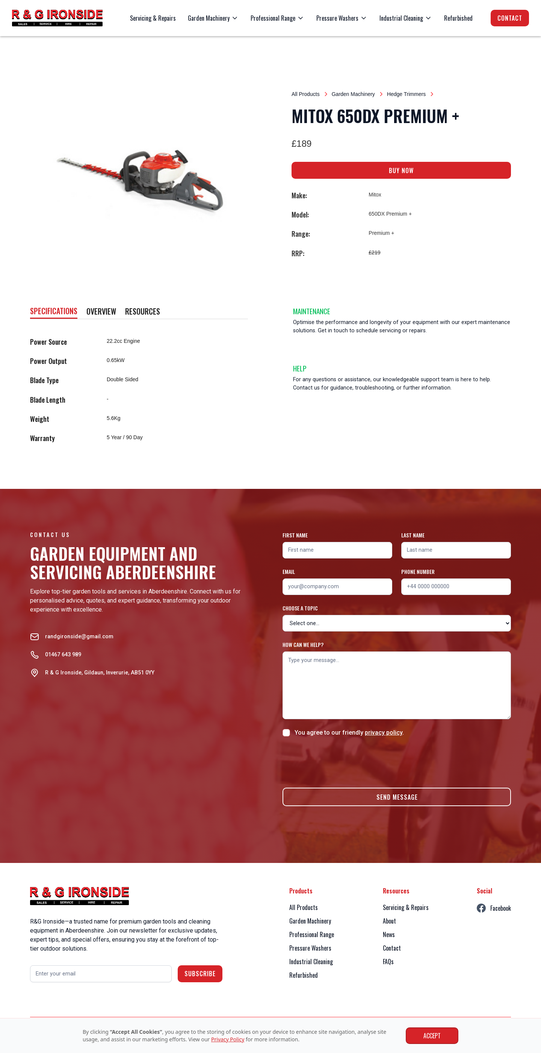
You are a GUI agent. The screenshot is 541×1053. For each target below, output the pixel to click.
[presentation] (340, 761)
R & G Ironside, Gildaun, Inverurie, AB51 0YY (99, 673)
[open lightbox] (139, 176)
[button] (213, 18)
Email (289, 571)
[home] (57, 18)
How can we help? (303, 644)
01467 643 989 (63, 654)
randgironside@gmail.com (79, 636)
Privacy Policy (227, 1039)
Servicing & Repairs (153, 18)
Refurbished (458, 18)
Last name (413, 535)
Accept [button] (432, 1035)
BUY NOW (401, 170)
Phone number (418, 571)
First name (295, 535)
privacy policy (383, 732)
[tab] (53, 311)
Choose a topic (300, 608)
